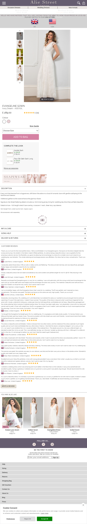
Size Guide (34, 126)
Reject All (27, 519)
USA (52, 27)
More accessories (11, 168)
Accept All (44, 519)
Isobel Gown (74, 430)
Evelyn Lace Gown (12, 430)
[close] (83, 505)
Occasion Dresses (14, 7)
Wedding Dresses (43, 7)
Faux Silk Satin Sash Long (23, 159)
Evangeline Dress (54, 430)
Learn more (44, 513)
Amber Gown (33, 430)
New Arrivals (73, 7)
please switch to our (40, 17)
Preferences (11, 519)
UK (34, 27)
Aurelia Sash (18, 150)
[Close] (59, 17)
